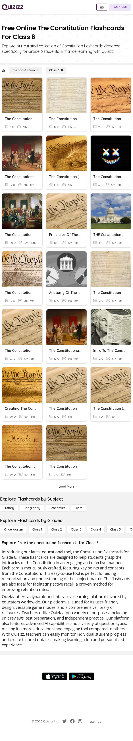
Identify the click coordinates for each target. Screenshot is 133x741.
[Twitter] (64, 721)
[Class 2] (56, 529)
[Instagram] (80, 721)
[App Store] (54, 676)
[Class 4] (96, 529)
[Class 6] (56, 70)
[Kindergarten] (13, 529)
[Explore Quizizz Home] (12, 7)
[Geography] (32, 508)
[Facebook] (72, 721)
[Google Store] (81, 676)
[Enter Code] (120, 7)
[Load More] (66, 486)
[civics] (78, 508)
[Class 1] (37, 529)
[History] (9, 508)
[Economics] (57, 508)
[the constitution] (25, 70)
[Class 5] (115, 529)
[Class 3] (76, 529)
